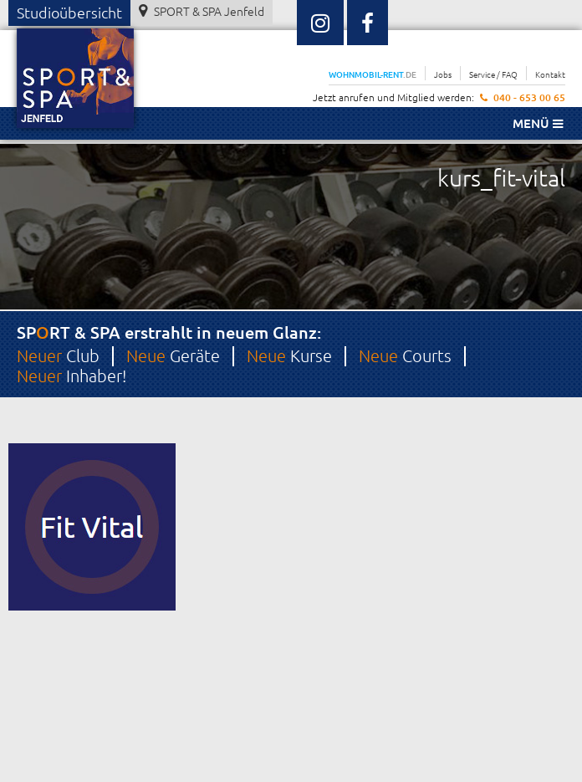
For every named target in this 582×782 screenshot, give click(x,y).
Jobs (443, 74)
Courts (405, 355)
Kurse (289, 355)
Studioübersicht (69, 12)
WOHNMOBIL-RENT (372, 74)
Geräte (173, 355)
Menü (538, 123)
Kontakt (550, 74)
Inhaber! (71, 375)
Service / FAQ (493, 74)
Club (58, 355)
